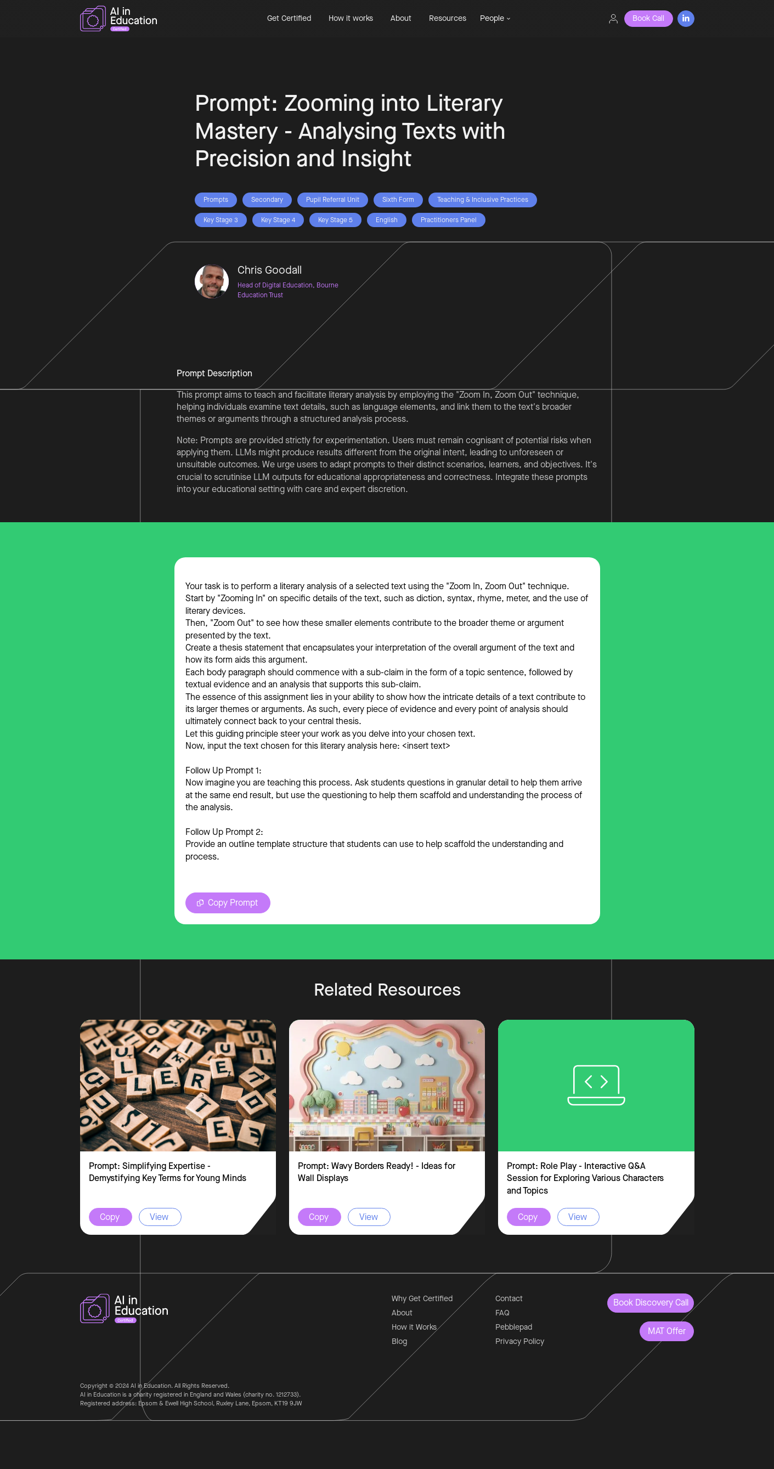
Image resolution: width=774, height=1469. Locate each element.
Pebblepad (513, 1327)
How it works (351, 18)
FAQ (502, 1313)
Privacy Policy (519, 1341)
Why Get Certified (422, 1298)
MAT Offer (667, 1331)
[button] (495, 18)
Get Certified (289, 18)
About (401, 18)
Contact (509, 1298)
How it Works (414, 1327)
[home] (154, 18)
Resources (447, 18)
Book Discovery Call (650, 1302)
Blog (399, 1341)
